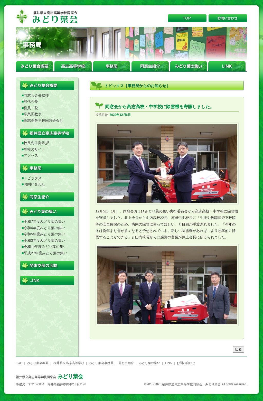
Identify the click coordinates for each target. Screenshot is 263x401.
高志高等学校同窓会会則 (43, 120)
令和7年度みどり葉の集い (44, 221)
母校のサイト (34, 149)
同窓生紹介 (126, 363)
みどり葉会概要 (38, 363)
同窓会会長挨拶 (36, 95)
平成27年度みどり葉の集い (45, 253)
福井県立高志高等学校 (68, 363)
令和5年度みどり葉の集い (44, 234)
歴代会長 (31, 101)
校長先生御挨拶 (36, 143)
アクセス (31, 155)
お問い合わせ (34, 184)
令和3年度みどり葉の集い (44, 240)
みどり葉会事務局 (101, 363)
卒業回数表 (33, 114)
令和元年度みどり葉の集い (45, 247)
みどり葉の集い (149, 363)
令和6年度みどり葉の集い (44, 228)
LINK (168, 363)
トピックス (33, 178)
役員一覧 (31, 108)
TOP (19, 363)
